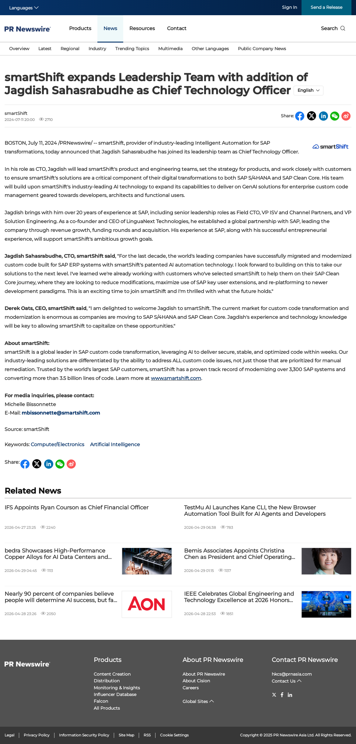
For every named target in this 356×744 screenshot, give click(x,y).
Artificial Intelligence (115, 444)
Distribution (107, 681)
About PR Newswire (213, 659)
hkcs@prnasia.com (292, 674)
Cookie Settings (174, 735)
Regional (70, 48)
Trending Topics (132, 48)
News (110, 28)
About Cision (196, 681)
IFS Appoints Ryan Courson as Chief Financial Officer (76, 508)
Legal (9, 735)
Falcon (101, 701)
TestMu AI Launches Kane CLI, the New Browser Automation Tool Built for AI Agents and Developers (255, 511)
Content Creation (112, 674)
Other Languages (210, 48)
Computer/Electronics (57, 444)
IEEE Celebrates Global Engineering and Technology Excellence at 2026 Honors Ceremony (239, 597)
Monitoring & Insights (117, 688)
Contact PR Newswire (305, 659)
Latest (44, 48)
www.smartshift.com (176, 378)
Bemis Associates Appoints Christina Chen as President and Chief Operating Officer (237, 554)
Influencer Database (115, 694)
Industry (97, 48)
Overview (19, 48)
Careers (191, 688)
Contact (177, 28)
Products (80, 28)
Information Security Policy (84, 735)
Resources (142, 28)
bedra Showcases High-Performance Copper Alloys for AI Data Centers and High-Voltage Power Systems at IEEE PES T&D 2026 (61, 554)
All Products (107, 708)
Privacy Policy (37, 735)
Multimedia (170, 48)
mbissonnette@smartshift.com (61, 413)
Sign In (289, 7)
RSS (147, 735)
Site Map (126, 735)
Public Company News (262, 48)
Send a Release (326, 7)
